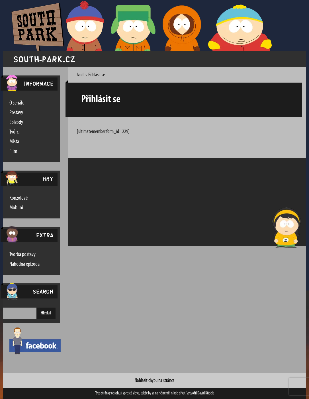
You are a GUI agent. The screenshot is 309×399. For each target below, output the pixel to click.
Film (13, 151)
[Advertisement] (169, 202)
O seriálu (16, 103)
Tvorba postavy (22, 254)
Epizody (16, 122)
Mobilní (16, 208)
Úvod (79, 75)
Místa (14, 142)
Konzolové (18, 198)
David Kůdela (205, 393)
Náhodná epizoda (24, 264)
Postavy (16, 113)
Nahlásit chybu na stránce (155, 380)
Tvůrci (14, 132)
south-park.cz (44, 59)
